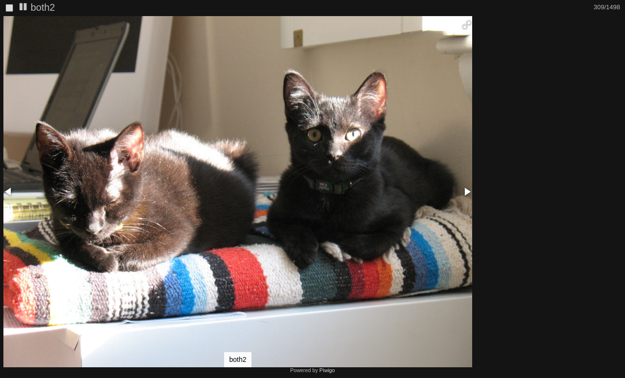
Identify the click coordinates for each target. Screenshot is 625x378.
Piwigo (327, 370)
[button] (467, 25)
